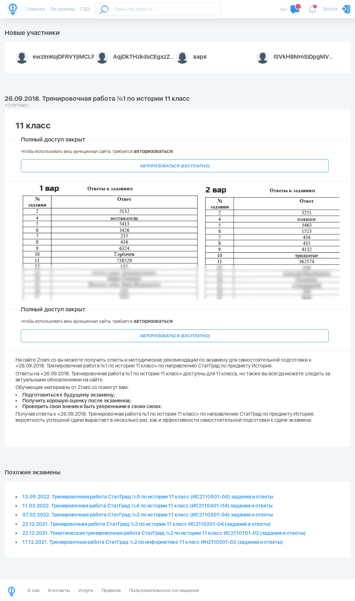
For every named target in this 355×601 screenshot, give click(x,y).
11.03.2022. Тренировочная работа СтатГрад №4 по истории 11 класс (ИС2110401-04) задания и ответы (147, 506)
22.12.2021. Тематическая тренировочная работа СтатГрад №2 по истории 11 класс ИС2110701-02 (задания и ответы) (164, 533)
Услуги (85, 590)
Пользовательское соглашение (164, 590)
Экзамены (62, 9)
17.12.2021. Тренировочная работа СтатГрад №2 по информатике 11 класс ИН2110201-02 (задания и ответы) (152, 542)
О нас (33, 590)
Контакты (59, 590)
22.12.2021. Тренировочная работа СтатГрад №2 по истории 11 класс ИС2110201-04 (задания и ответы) (146, 524)
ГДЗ (85, 9)
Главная (35, 9)
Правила (111, 590)
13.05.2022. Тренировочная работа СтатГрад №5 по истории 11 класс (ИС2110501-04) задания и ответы (147, 497)
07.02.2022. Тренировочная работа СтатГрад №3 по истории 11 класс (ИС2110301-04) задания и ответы (147, 515)
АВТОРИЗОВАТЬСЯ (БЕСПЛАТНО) (175, 165)
